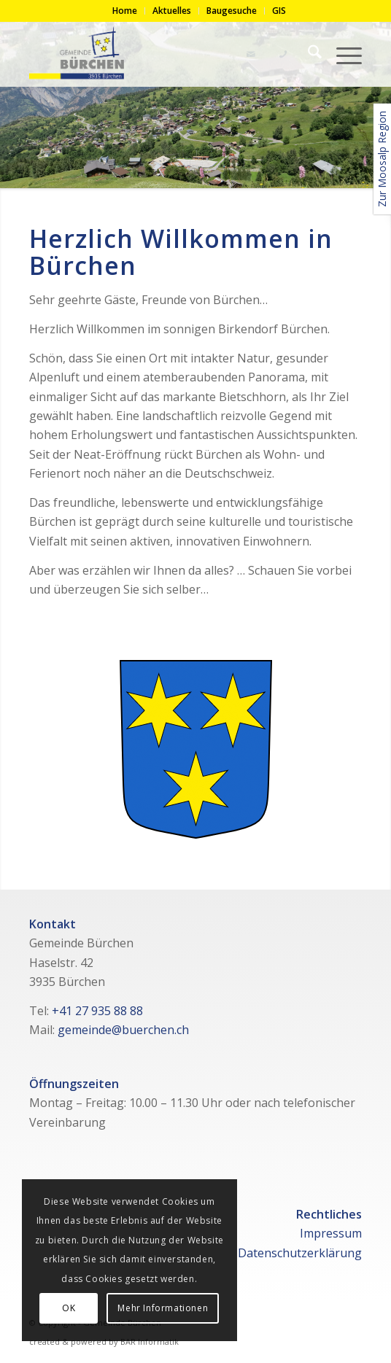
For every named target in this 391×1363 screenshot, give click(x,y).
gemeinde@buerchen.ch (123, 1030)
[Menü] (342, 54)
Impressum (331, 1233)
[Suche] (307, 54)
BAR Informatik (149, 1341)
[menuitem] (125, 11)
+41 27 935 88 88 (97, 1011)
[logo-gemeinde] (162, 54)
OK (68, 1308)
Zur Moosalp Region (382, 159)
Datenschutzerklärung (300, 1253)
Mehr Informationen (162, 1308)
